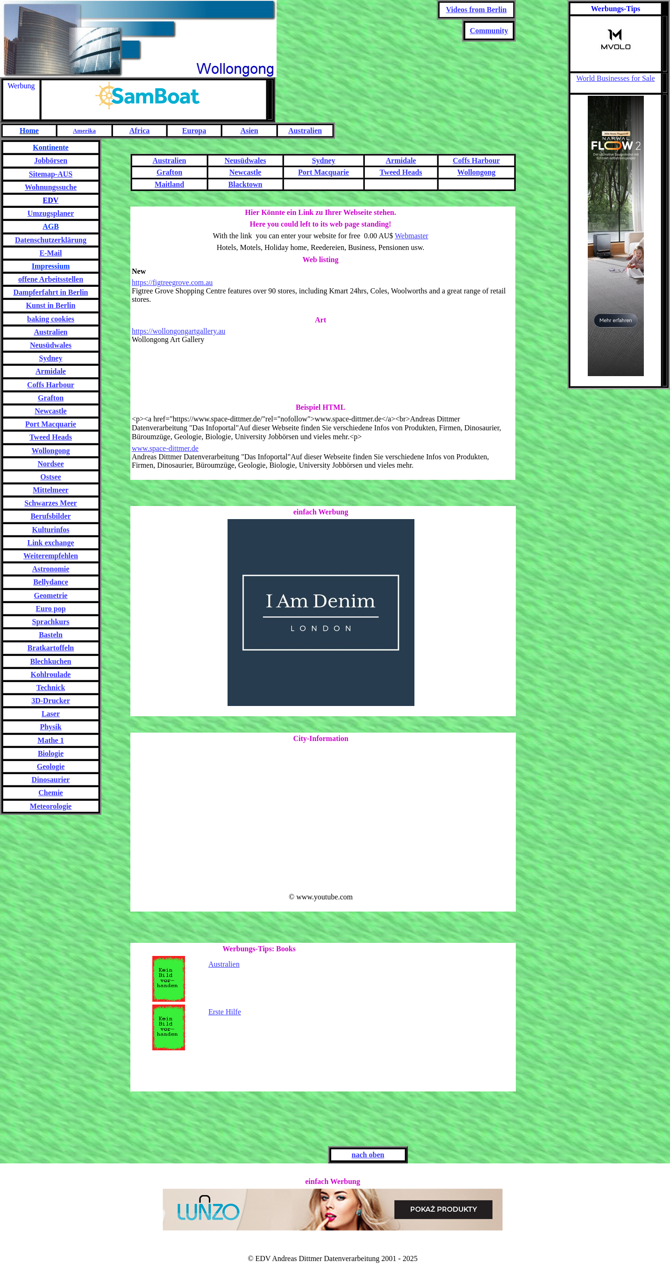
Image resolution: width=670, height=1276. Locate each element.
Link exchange (50, 543)
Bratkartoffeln (51, 648)
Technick (50, 687)
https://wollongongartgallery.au (178, 331)
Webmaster (411, 236)
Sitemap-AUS (50, 174)
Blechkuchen (50, 661)
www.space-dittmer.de (165, 448)
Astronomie (51, 569)
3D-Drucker (50, 701)
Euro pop (50, 609)
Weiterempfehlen (50, 556)
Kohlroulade (51, 674)
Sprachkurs (50, 622)
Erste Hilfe (224, 1012)
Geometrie (51, 595)
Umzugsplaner (51, 213)
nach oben (368, 1155)
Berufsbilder (50, 516)
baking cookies (50, 319)
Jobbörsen (50, 160)
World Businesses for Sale (615, 78)
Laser (51, 714)
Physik (50, 727)
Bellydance (50, 582)
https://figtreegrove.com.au (172, 282)
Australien (224, 964)
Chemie (50, 793)
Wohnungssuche (51, 187)
